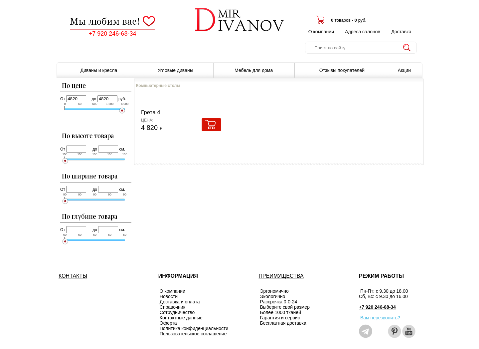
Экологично (272, 296)
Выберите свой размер (285, 307)
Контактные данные (181, 317)
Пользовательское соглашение (193, 333)
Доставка (401, 31)
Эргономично (274, 291)
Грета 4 (150, 112)
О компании (321, 31)
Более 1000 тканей (280, 312)
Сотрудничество (177, 312)
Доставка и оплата (180, 301)
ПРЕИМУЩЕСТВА (281, 276)
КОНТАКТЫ (73, 276)
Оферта (168, 323)
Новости (169, 296)
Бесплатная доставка (283, 323)
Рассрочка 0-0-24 (278, 301)
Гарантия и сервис (280, 317)
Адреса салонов (362, 31)
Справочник (172, 307)
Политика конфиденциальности (194, 328)
